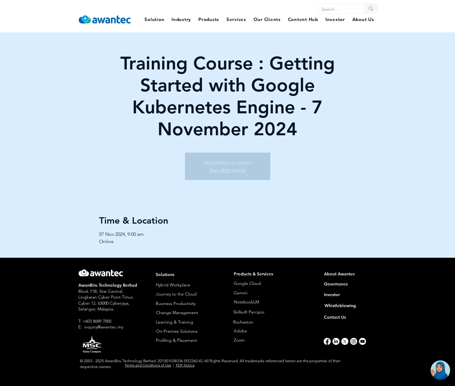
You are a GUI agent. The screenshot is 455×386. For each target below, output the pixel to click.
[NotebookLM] (249, 302)
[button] (154, 19)
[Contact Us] (344, 317)
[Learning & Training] (180, 322)
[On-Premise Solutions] (180, 331)
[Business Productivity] (180, 303)
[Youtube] (362, 341)
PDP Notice (185, 365)
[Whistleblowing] (345, 305)
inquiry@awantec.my (103, 327)
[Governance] (348, 284)
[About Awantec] (348, 274)
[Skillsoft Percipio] (261, 312)
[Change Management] (180, 313)
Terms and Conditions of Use (148, 365)
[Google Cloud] (256, 283)
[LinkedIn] (335, 341)
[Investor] (348, 294)
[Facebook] (327, 341)
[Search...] (337, 9)
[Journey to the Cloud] (180, 294)
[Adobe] (254, 331)
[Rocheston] (261, 322)
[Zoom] (256, 340)
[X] (344, 341)
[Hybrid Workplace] (180, 285)
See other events (227, 170)
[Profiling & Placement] (180, 340)
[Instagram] (353, 341)
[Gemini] (249, 293)
